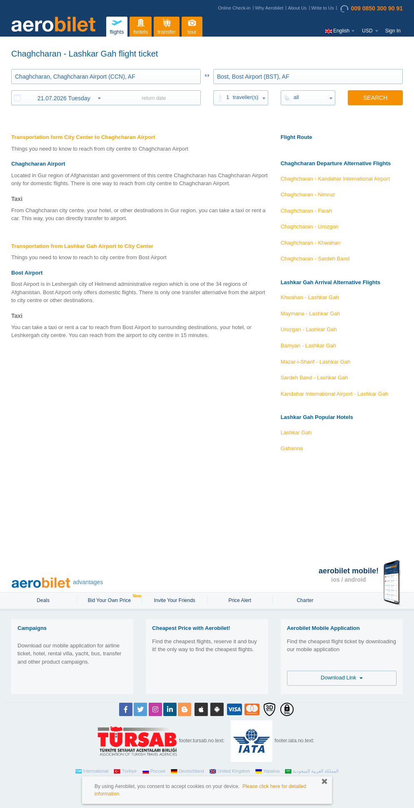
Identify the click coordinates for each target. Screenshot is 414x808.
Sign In (393, 31)
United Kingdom (229, 771)
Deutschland (187, 771)
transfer (166, 26)
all (296, 97)
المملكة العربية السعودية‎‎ (312, 771)
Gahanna (292, 448)
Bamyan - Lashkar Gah (309, 345)
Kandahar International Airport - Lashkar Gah (335, 394)
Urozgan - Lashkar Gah (309, 329)
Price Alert (239, 600)
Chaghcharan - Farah (306, 211)
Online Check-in (234, 7)
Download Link (342, 677)
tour (192, 26)
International (92, 771)
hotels (140, 26)
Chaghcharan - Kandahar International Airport (335, 179)
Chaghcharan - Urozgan (310, 226)
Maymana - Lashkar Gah (310, 313)
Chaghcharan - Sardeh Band (315, 258)
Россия (153, 771)
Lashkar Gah (296, 432)
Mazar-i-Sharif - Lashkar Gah (316, 362)
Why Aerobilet (269, 7)
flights (116, 26)
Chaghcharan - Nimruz (308, 194)
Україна (267, 771)
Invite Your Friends (174, 600)
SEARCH (375, 97)
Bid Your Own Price (110, 599)
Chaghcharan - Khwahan (311, 243)
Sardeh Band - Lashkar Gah (314, 377)
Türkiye (125, 771)
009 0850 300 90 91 (371, 8)
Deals (44, 600)
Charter (305, 600)
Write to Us (322, 7)
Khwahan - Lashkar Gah (310, 297)
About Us (297, 7)
